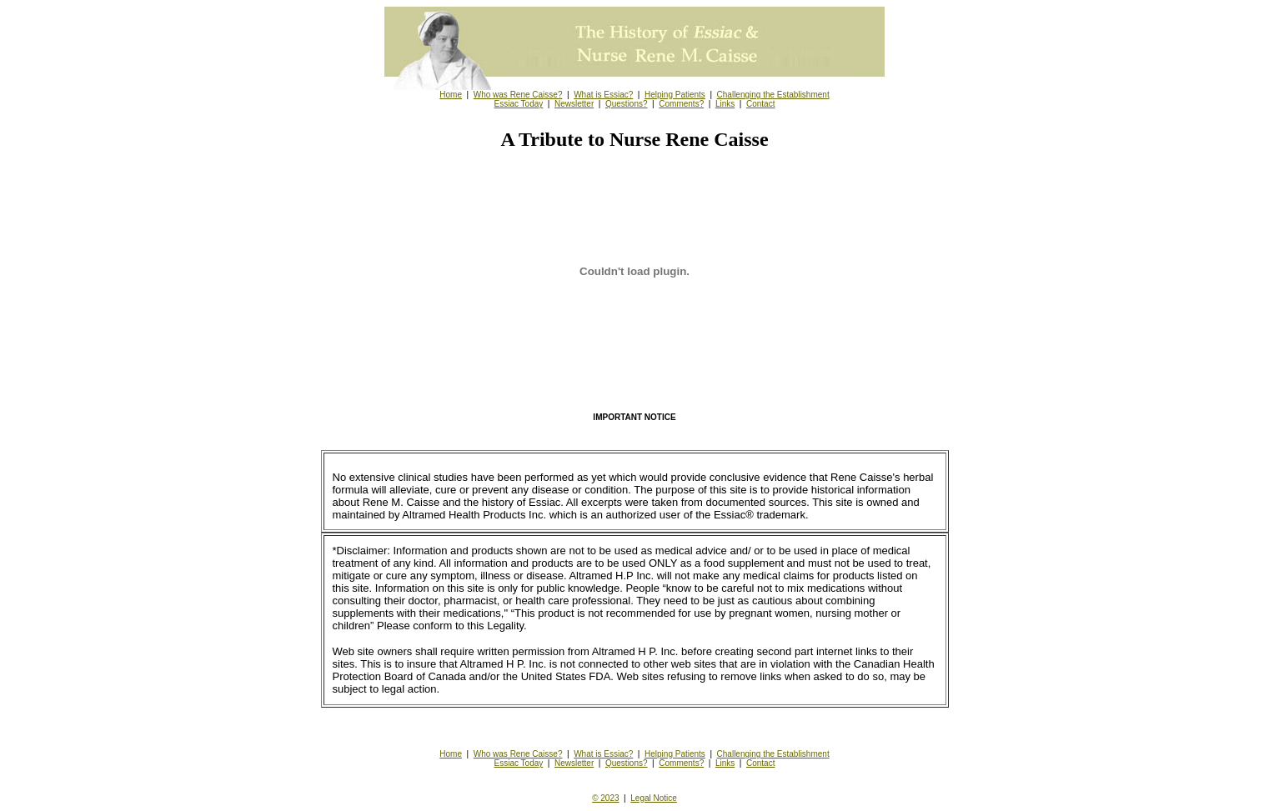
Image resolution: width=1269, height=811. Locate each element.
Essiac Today (519, 103)
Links (725, 103)
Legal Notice (653, 798)
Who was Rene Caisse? (518, 94)
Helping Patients (675, 94)
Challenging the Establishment (773, 94)
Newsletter (574, 103)
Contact (760, 103)
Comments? (681, 103)
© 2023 (605, 798)
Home (450, 94)
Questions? (626, 103)
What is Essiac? (603, 94)
